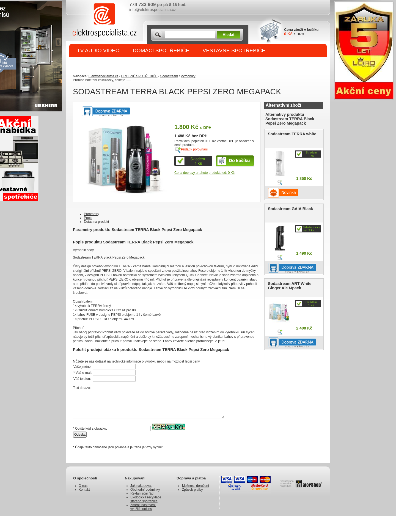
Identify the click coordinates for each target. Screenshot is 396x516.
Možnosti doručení (195, 486)
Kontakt (84, 490)
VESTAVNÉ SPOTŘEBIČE (233, 50)
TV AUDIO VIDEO (98, 50)
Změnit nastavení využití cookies (143, 507)
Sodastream (169, 76)
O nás (83, 486)
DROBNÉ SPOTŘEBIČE (106, 64)
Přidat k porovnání (194, 149)
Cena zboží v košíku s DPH (301, 32)
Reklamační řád (141, 493)
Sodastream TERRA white (292, 134)
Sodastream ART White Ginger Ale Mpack (290, 285)
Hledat (229, 34)
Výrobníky (188, 76)
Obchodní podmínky (145, 490)
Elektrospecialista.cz (104, 76)
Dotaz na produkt (96, 222)
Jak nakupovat (141, 486)
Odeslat (80, 435)
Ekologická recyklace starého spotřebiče (145, 499)
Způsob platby (192, 490)
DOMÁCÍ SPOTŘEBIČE (161, 50)
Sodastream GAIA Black (290, 209)
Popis (88, 218)
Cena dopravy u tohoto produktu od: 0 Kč (204, 173)
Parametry (91, 214)
